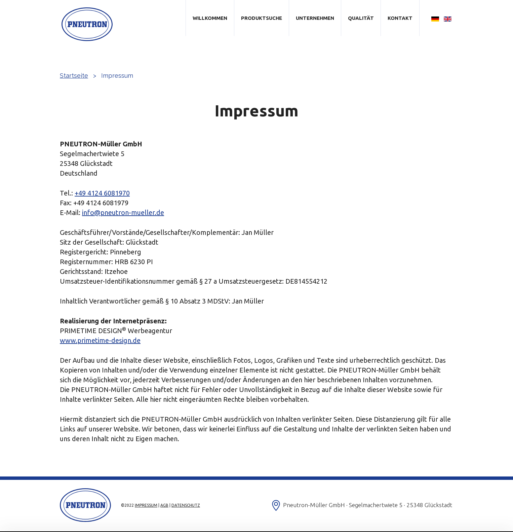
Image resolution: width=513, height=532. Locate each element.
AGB (164, 505)
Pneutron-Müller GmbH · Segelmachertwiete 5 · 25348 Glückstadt (367, 505)
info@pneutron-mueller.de (123, 212)
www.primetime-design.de (100, 340)
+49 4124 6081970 (102, 193)
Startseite (74, 75)
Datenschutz (185, 505)
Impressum (146, 505)
